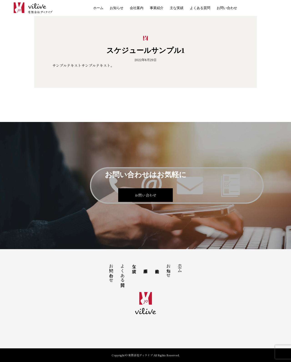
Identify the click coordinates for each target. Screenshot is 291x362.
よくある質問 (200, 8)
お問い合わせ (227, 8)
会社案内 (136, 8)
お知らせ (116, 8)
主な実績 (176, 8)
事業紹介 (156, 8)
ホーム (98, 8)
